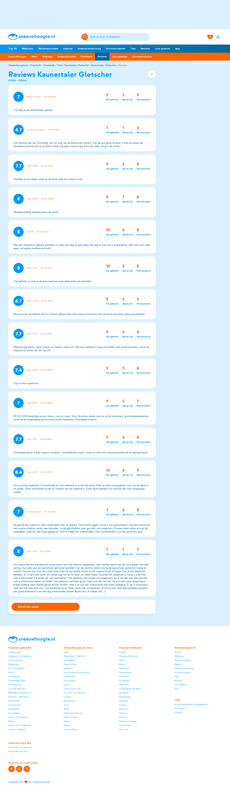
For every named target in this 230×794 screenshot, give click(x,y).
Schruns (123, 717)
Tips (133, 48)
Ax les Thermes (15, 660)
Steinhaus (123, 709)
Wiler (66, 709)
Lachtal (67, 696)
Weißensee (13, 664)
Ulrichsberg (69, 680)
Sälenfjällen (14, 709)
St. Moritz (124, 692)
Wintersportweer (48, 48)
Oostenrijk (48, 65)
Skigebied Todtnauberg (19, 656)
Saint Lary (124, 684)
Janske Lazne (14, 652)
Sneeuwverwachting (89, 48)
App (177, 48)
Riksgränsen (69, 700)
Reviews (145, 48)
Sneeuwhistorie (67, 56)
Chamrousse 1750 (72, 688)
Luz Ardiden (14, 713)
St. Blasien (124, 680)
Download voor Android (19, 747)
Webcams (27, 48)
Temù (121, 660)
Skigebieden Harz (16, 680)
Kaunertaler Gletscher (76, 65)
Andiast (122, 705)
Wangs (67, 725)
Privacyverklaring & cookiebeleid (191, 704)
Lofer (66, 684)
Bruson (11, 672)
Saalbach (123, 700)
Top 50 (12, 48)
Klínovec (123, 713)
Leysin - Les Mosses (18, 717)
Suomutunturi (14, 705)
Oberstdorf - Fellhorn (74, 656)
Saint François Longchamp (76, 672)
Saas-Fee (123, 729)
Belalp (11, 721)
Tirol (59, 65)
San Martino (14, 676)
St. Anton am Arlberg (74, 692)
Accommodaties (115, 48)
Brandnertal (14, 700)
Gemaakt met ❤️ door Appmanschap (29, 782)
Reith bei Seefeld (127, 721)
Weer (34, 56)
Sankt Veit (124, 676)
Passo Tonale (70, 664)
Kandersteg (124, 696)
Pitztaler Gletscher (128, 656)
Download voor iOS (17, 751)
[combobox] (119, 37)
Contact (179, 712)
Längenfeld (69, 676)
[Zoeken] (119, 37)
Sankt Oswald (70, 717)
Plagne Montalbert (73, 713)
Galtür (67, 721)
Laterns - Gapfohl (17, 729)
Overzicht (35, 65)
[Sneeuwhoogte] (42, 37)
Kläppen (68, 668)
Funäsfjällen (69, 660)
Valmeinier (124, 668)
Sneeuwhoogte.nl (18, 65)
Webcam (47, 56)
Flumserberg (14, 684)
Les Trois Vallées (16, 668)
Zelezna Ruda (70, 729)
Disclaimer (180, 708)
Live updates (162, 48)
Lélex (66, 652)
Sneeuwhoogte (17, 56)
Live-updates (119, 56)
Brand (122, 664)
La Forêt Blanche (16, 688)
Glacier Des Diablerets (19, 725)
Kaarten (68, 48)
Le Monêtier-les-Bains (130, 688)
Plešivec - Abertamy (18, 696)
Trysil (66, 705)
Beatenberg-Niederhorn (20, 692)
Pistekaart (86, 56)
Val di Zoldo (125, 725)
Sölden (122, 652)
